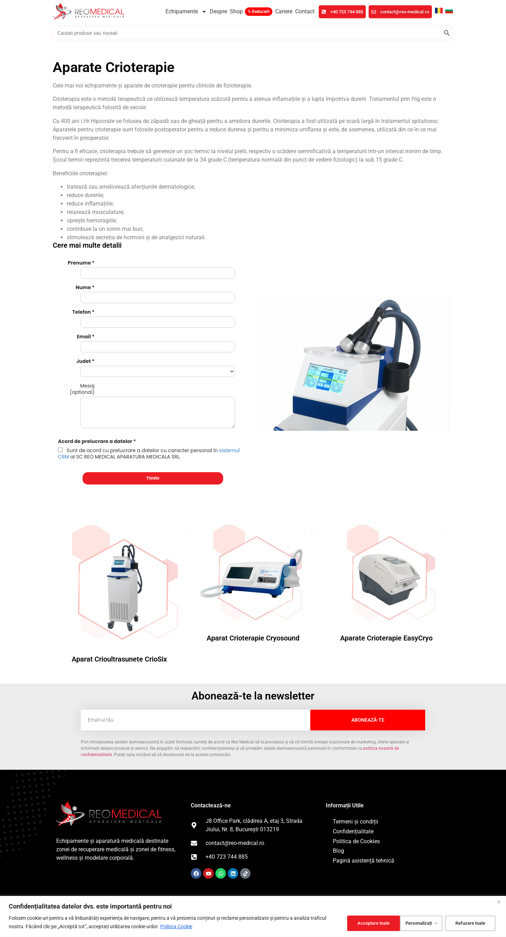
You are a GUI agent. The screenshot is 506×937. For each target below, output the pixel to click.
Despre (218, 11)
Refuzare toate (411, 922)
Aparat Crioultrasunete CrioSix (119, 600)
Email (84, 311)
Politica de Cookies (356, 782)
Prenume (79, 264)
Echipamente (186, 11)
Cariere (283, 11)
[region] (253, 916)
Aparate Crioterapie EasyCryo (386, 579)
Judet (83, 326)
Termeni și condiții (355, 762)
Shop (236, 11)
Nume (83, 280)
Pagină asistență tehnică (363, 801)
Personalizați (356, 922)
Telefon (81, 295)
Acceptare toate (469, 922)
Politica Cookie (176, 927)
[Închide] (498, 902)
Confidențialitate (353, 772)
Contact (304, 11)
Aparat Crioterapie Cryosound (253, 579)
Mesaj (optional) (82, 345)
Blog (338, 791)
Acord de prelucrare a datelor (95, 382)
